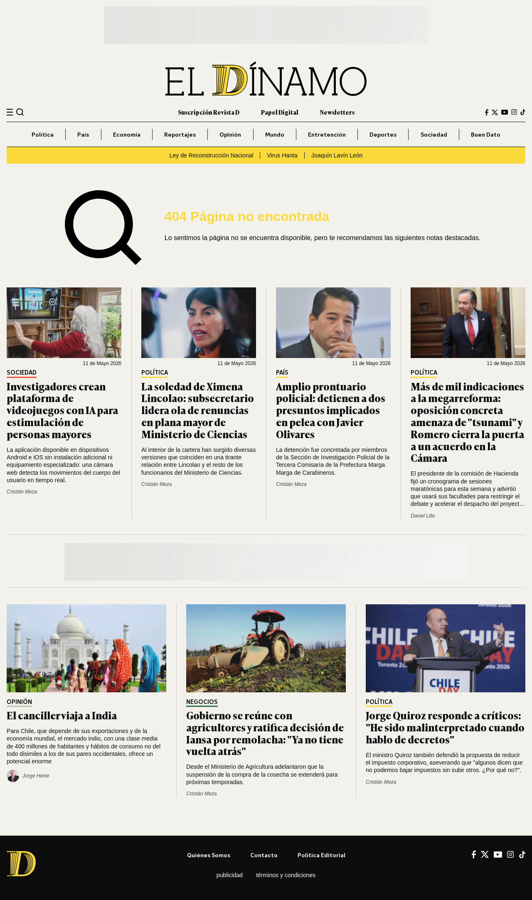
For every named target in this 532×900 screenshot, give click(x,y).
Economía (126, 134)
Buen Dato (485, 134)
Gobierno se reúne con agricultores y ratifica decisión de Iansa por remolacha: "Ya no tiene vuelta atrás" (265, 733)
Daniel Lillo (423, 516)
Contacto (264, 854)
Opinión (230, 134)
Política (43, 134)
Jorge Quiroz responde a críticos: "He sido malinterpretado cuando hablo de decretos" (445, 727)
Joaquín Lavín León (337, 155)
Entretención (327, 134)
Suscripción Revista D (208, 112)
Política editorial (321, 854)
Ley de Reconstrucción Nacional (212, 155)
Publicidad (230, 875)
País (83, 134)
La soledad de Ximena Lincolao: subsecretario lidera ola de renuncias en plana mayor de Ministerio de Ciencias (197, 410)
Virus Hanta (282, 155)
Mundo (274, 134)
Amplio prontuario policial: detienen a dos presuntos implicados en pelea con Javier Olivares (330, 410)
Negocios (202, 702)
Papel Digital (279, 112)
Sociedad (434, 134)
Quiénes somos (208, 854)
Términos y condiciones (285, 875)
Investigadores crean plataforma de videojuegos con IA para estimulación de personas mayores (62, 410)
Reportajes (180, 134)
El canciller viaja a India (62, 715)
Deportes (383, 134)
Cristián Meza (22, 492)
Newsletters (337, 112)
